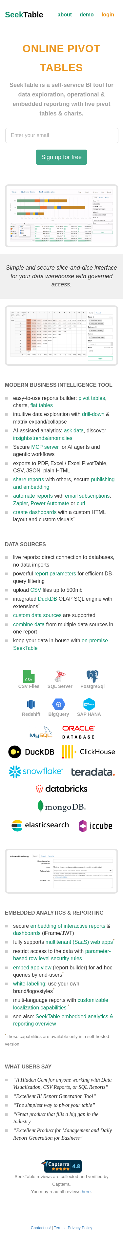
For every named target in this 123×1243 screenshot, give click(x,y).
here (86, 1191)
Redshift (31, 714)
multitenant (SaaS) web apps (79, 942)
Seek (24, 14)
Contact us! (41, 1228)
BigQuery (59, 714)
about (65, 14)
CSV (36, 590)
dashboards (27, 933)
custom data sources (37, 615)
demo (87, 14)
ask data (74, 430)
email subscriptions (87, 496)
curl (81, 503)
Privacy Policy (80, 1228)
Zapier (20, 503)
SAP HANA (89, 714)
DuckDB (47, 599)
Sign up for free (61, 157)
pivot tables (91, 398)
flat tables (41, 405)
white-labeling (29, 983)
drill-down (93, 414)
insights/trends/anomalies (42, 438)
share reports (28, 479)
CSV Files (29, 686)
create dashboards (35, 512)
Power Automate (50, 503)
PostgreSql (92, 686)
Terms (59, 1228)
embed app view (32, 967)
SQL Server (60, 686)
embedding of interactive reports (67, 926)
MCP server (45, 447)
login (108, 14)
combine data (29, 624)
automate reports (33, 496)
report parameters (55, 573)
